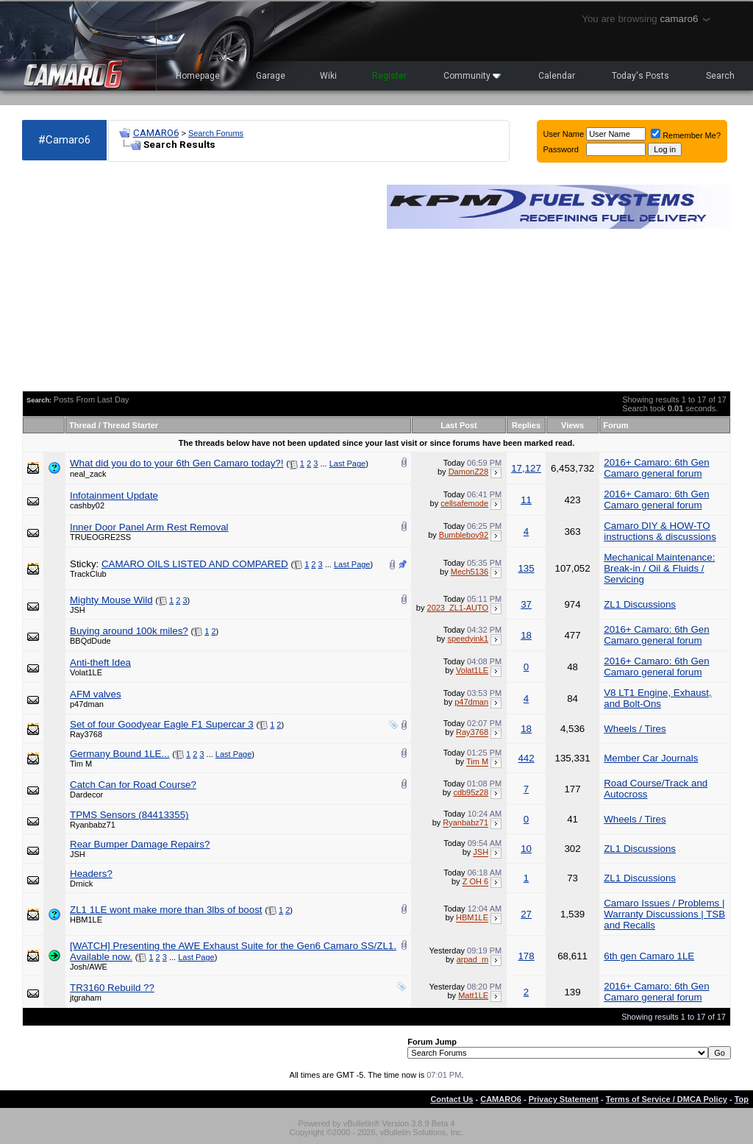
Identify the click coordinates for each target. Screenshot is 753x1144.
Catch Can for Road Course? (133, 784)
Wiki (328, 76)
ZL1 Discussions (640, 604)
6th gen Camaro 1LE (649, 956)
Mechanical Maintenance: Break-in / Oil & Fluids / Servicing (659, 568)
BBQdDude (90, 640)
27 (526, 914)
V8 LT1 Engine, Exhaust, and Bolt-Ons (657, 698)
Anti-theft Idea (100, 662)
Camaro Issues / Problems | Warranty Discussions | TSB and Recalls (664, 914)
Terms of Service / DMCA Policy (666, 1099)
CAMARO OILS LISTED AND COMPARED (194, 563)
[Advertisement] (197, 277)
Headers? (91, 873)
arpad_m (472, 959)
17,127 (526, 468)
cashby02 (87, 505)
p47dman (87, 704)
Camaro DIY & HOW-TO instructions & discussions (660, 531)
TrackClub (88, 573)
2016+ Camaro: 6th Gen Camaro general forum (656, 468)
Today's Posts (640, 76)
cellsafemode (464, 503)
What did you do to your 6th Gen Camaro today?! (176, 463)
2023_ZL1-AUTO (458, 607)
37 (526, 604)
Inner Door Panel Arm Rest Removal (149, 527)
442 (526, 758)
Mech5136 (469, 571)
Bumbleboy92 (463, 534)
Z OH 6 (475, 882)
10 (526, 848)
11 (526, 499)
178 (526, 956)
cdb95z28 (470, 792)
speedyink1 (467, 638)
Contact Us (451, 1099)
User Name (564, 133)
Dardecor (86, 794)
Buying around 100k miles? (129, 630)
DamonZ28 (468, 471)
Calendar (556, 76)
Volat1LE (86, 672)
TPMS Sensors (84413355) (129, 814)
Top (742, 1099)
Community (472, 76)
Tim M (81, 763)
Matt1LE (473, 995)
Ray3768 (86, 734)
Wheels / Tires (634, 728)
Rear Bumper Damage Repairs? (140, 844)
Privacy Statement (564, 1099)
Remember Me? (686, 135)
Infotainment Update (114, 495)
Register (389, 76)
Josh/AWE (88, 966)
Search (720, 76)
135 (526, 568)
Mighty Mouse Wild (111, 599)
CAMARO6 (156, 132)
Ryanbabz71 (92, 824)
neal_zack (88, 473)
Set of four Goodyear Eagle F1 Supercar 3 (162, 724)
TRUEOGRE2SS (100, 537)
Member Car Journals (651, 758)
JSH (77, 609)
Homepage (198, 76)
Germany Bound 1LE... (120, 753)
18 (526, 635)
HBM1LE (86, 919)
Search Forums (215, 133)
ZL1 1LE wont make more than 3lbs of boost (166, 909)
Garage (270, 76)
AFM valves (95, 694)
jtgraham (85, 997)
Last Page (347, 463)
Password (561, 149)
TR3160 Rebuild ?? (112, 987)
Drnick (81, 883)
